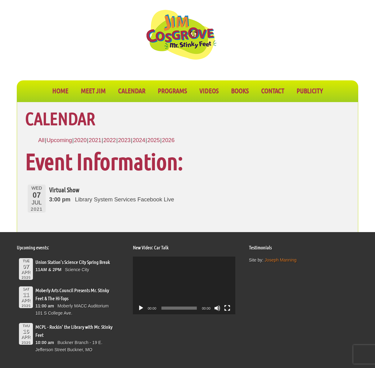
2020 (80, 140)
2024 (139, 140)
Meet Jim (93, 91)
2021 (95, 140)
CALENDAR (131, 91)
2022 (109, 140)
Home (60, 91)
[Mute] (217, 308)
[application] (184, 285)
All (41, 140)
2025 (153, 140)
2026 (168, 140)
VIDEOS (209, 91)
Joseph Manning (281, 260)
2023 (124, 140)
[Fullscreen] (227, 308)
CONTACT (272, 91)
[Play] (141, 308)
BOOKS (240, 91)
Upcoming (59, 140)
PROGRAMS (172, 91)
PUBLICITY (309, 91)
